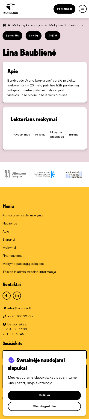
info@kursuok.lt (19, 308)
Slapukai (9, 240)
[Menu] (83, 9)
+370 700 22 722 (20, 316)
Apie (6, 231)
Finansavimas (12, 256)
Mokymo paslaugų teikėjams (23, 264)
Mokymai (56, 25)
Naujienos (10, 223)
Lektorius (76, 25)
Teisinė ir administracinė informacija (29, 272)
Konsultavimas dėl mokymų (23, 215)
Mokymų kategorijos (28, 25)
